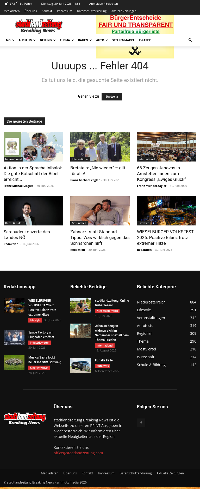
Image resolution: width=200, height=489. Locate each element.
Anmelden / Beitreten (103, 3)
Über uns (30, 11)
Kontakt (47, 11)
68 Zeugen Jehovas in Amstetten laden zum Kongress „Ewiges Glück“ (161, 173)
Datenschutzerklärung (92, 11)
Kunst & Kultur (14, 223)
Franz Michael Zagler (18, 186)
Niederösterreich (107, 311)
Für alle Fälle (104, 361)
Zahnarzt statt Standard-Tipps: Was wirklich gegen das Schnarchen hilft (100, 237)
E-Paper (145, 40)
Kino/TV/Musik (39, 369)
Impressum (64, 11)
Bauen (85, 40)
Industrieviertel (39, 343)
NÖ (10, 40)
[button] (190, 40)
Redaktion (11, 244)
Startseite (111, 96)
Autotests (103, 367)
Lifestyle (144, 223)
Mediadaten (12, 11)
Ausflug (27, 40)
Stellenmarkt (123, 40)
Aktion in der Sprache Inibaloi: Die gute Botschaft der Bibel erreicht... (33, 173)
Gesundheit (79, 223)
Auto (102, 40)
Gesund (48, 40)
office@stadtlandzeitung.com (78, 454)
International (13, 159)
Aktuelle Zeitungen (123, 11)
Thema (67, 40)
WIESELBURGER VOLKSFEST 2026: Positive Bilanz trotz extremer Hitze (165, 237)
